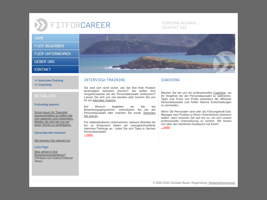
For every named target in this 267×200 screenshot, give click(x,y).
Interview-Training (51, 80)
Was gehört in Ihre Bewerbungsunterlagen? (49, 153)
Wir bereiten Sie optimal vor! (52, 140)
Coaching (45, 84)
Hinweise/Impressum (222, 182)
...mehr (88, 134)
